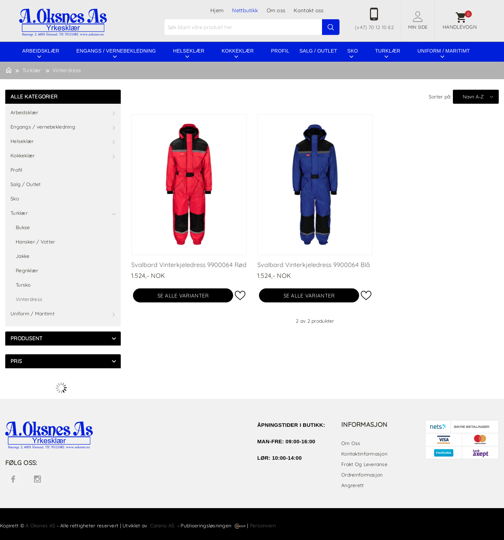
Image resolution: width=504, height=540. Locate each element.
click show (114, 338)
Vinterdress (66, 70)
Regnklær (27, 270)
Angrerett (352, 485)
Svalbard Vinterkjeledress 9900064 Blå (313, 265)
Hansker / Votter (35, 242)
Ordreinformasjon (362, 475)
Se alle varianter (183, 295)
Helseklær (189, 51)
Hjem (217, 10)
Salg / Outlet (318, 51)
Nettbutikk (245, 10)
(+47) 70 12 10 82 (374, 27)
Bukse (23, 227)
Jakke (22, 256)
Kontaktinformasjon (364, 454)
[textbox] (252, 27)
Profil (280, 51)
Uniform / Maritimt (444, 51)
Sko (352, 51)
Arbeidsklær (40, 51)
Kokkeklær (238, 51)
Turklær (387, 51)
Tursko (23, 285)
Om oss (276, 10)
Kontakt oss (308, 10)
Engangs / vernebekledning (116, 51)
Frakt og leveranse (364, 464)
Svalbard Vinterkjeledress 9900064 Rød (188, 265)
